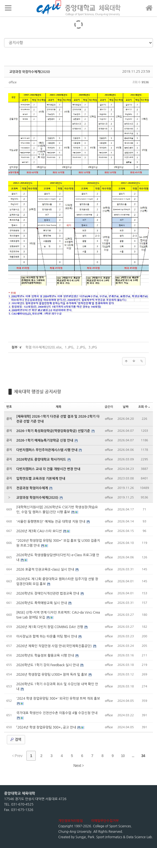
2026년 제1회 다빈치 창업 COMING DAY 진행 (50, 627)
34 (143, 756)
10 (123, 756)
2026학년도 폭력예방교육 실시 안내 (42, 603)
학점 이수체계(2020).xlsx (43, 347)
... (133, 756)
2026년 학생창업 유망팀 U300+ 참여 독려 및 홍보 (52, 674)
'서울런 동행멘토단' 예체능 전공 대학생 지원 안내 (51, 521)
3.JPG (92, 347)
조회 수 (144, 406)
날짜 (126, 406)
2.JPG (81, 347)
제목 (58, 406)
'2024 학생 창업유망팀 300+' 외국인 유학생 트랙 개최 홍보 (58, 698)
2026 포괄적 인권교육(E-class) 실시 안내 (45, 569)
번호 (9, 406)
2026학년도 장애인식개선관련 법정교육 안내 (48, 593)
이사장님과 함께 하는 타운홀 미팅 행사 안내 (47, 636)
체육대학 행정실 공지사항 (37, 391)
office (13, 82)
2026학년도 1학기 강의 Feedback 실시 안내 (48, 665)
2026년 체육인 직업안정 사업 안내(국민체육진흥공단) (54, 646)
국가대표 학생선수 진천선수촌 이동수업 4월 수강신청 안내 (57, 713)
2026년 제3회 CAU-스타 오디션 (39, 531)
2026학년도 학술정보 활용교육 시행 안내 (45, 655)
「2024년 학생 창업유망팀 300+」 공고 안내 (46, 727)
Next (78, 765)
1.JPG (69, 347)
